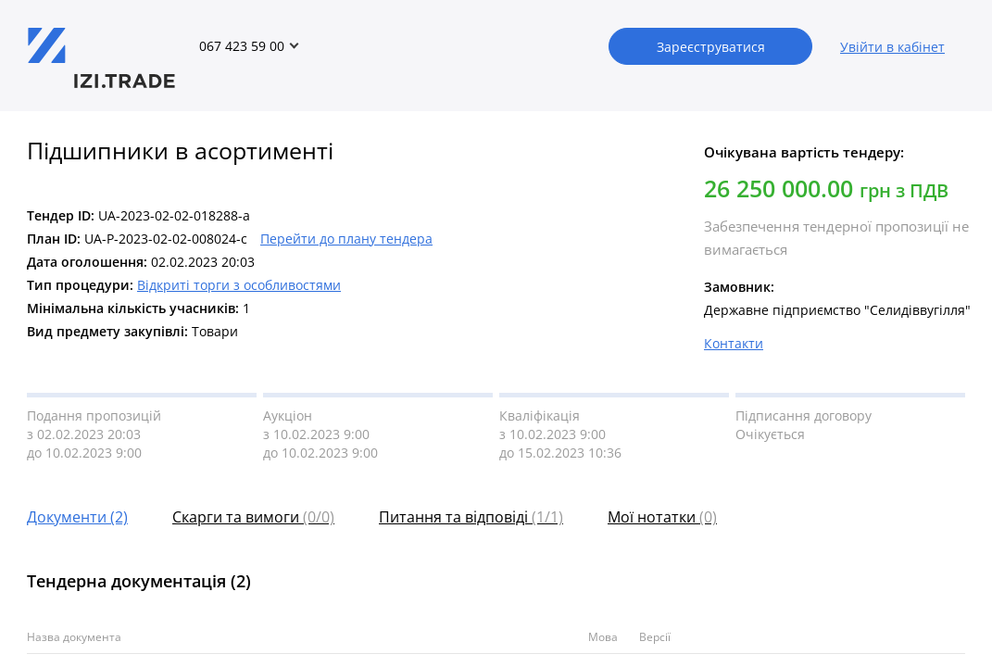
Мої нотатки (662, 517)
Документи (77, 517)
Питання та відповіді (471, 517)
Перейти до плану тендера (346, 238)
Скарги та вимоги (253, 517)
